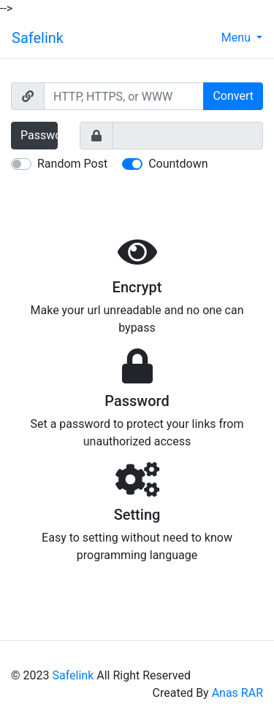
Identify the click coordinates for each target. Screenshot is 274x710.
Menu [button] (237, 37)
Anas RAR (237, 693)
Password (39, 135)
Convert (233, 96)
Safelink (38, 38)
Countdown (178, 164)
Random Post (72, 164)
